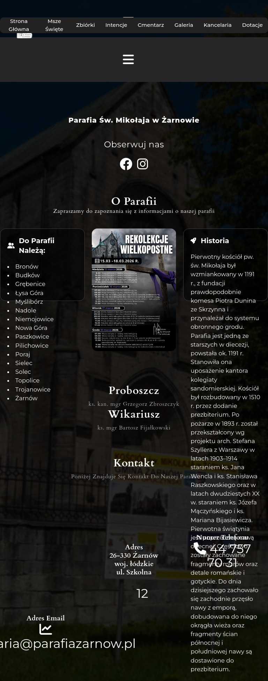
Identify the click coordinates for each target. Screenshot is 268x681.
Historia (215, 241)
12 (142, 593)
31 (232, 562)
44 (220, 548)
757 (240, 548)
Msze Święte (54, 25)
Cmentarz (151, 25)
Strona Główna (19, 25)
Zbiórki (85, 25)
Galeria (183, 25)
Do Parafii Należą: (36, 246)
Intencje (116, 25)
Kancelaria (217, 25)
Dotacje (252, 25)
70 (215, 562)
